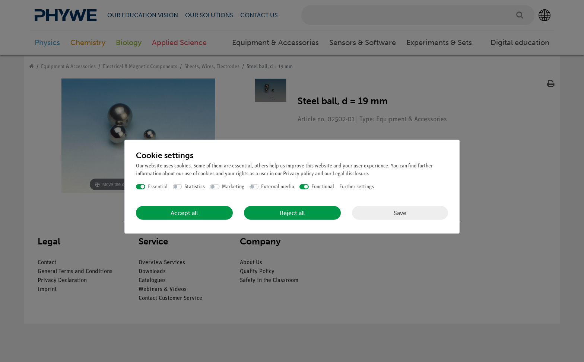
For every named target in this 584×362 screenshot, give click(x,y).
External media (277, 186)
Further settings (356, 186)
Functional (322, 186)
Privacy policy (298, 173)
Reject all (292, 213)
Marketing (233, 186)
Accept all (184, 213)
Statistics (194, 186)
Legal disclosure (350, 173)
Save (400, 212)
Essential (158, 186)
